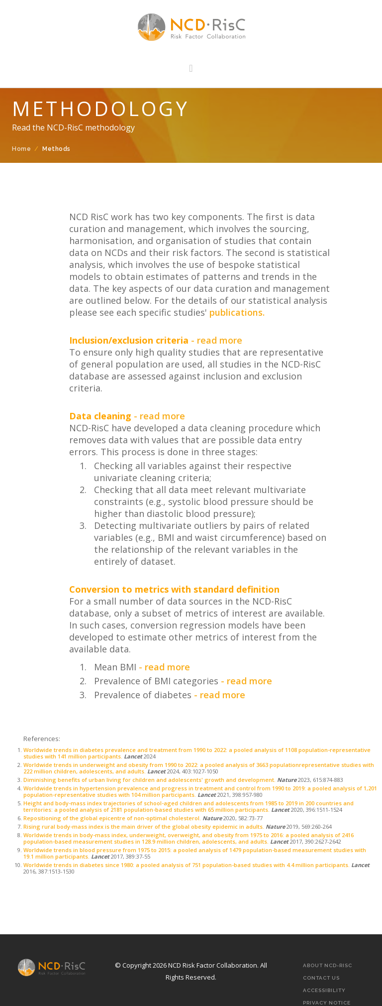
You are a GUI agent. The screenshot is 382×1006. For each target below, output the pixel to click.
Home (21, 148)
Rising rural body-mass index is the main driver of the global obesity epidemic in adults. (143, 826)
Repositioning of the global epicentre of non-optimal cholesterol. (112, 818)
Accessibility (324, 990)
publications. (236, 312)
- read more (216, 340)
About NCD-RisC (327, 965)
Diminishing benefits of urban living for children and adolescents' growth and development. (150, 779)
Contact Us (321, 978)
